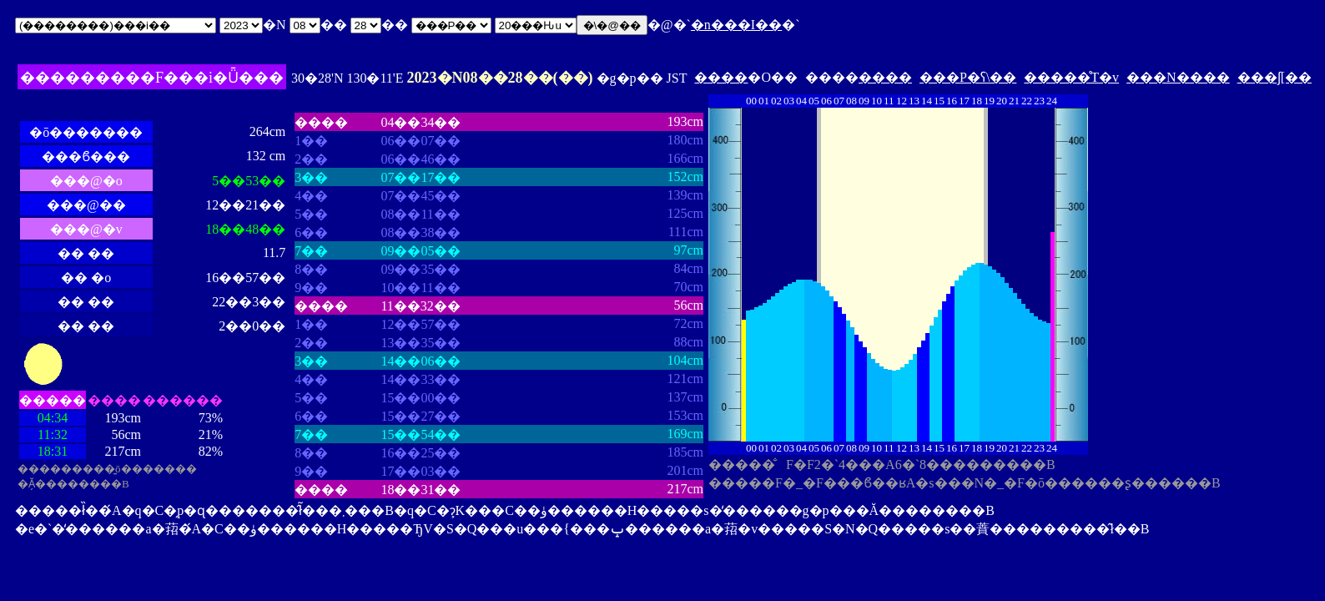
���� (721, 77)
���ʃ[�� (1274, 77)
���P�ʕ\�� (967, 77)
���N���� (1178, 77)
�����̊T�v (1071, 77)
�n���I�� (736, 25)
